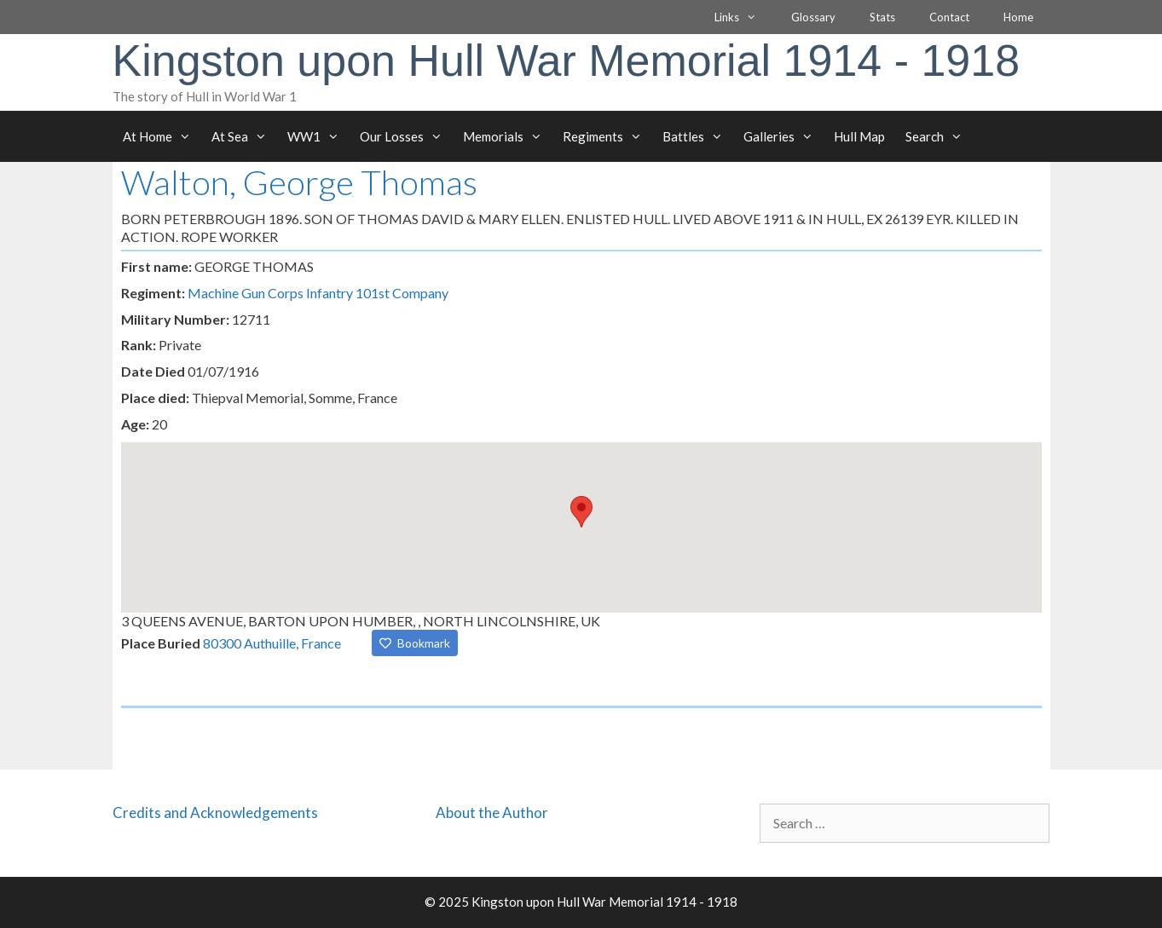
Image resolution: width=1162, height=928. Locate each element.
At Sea (244, 136)
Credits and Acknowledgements (215, 812)
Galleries (783, 136)
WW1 (318, 136)
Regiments (607, 136)
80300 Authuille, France (272, 643)
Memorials (507, 136)
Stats (882, 17)
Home (1018, 17)
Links (743, 17)
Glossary (813, 17)
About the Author (492, 812)
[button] (581, 511)
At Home (162, 136)
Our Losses (406, 136)
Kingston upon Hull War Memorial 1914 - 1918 (566, 60)
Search (939, 136)
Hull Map (859, 136)
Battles (697, 136)
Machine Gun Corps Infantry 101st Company (318, 293)
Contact (949, 17)
